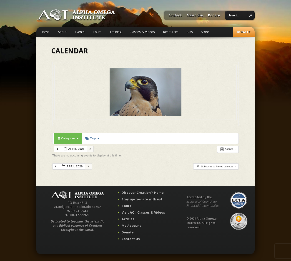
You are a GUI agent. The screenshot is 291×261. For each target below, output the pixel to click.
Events (80, 32)
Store (205, 32)
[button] (215, 167)
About (62, 32)
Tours (97, 32)
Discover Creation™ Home (143, 192)
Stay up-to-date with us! (142, 199)
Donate (214, 15)
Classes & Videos (142, 32)
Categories (68, 138)
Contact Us (131, 239)
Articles (128, 219)
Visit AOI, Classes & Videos (143, 212)
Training (115, 32)
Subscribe (195, 15)
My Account (131, 225)
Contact (175, 15)
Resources (170, 32)
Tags (92, 138)
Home (45, 32)
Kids (190, 32)
